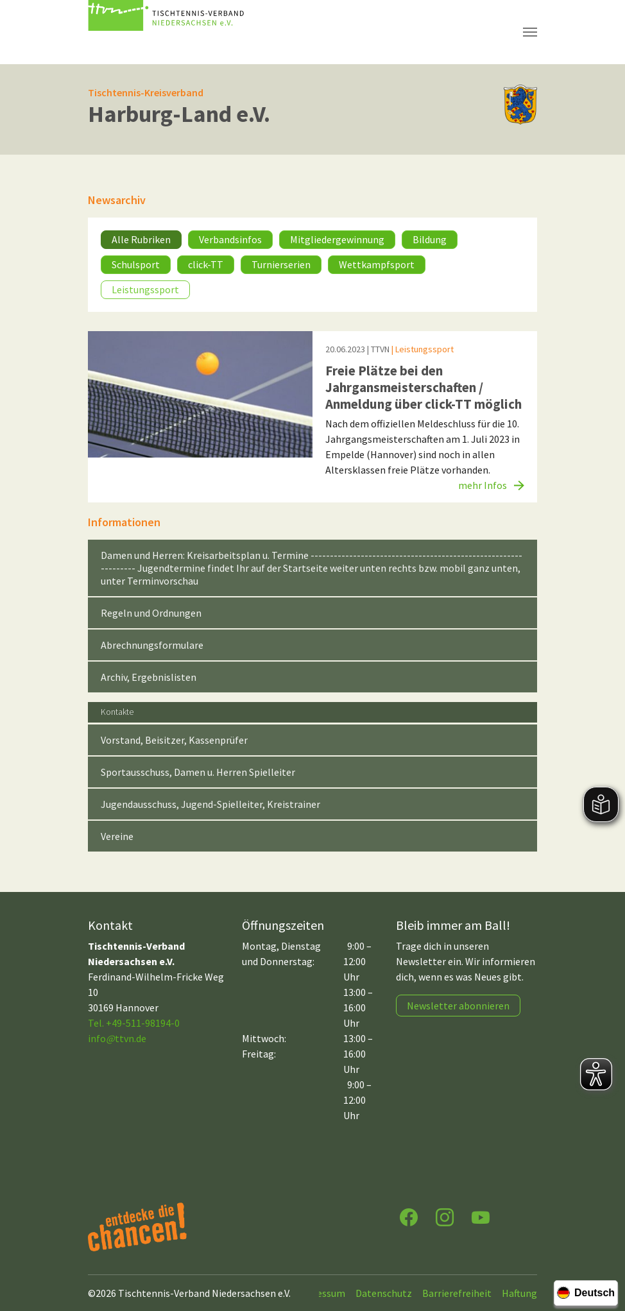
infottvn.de (117, 1038)
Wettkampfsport (377, 264)
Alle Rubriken (141, 239)
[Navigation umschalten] (530, 32)
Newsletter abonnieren (458, 1005)
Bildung (430, 239)
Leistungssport (145, 289)
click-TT (205, 264)
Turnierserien (281, 264)
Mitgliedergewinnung (337, 239)
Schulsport (136, 264)
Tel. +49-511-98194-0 (134, 1022)
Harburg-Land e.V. (179, 113)
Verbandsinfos (230, 239)
